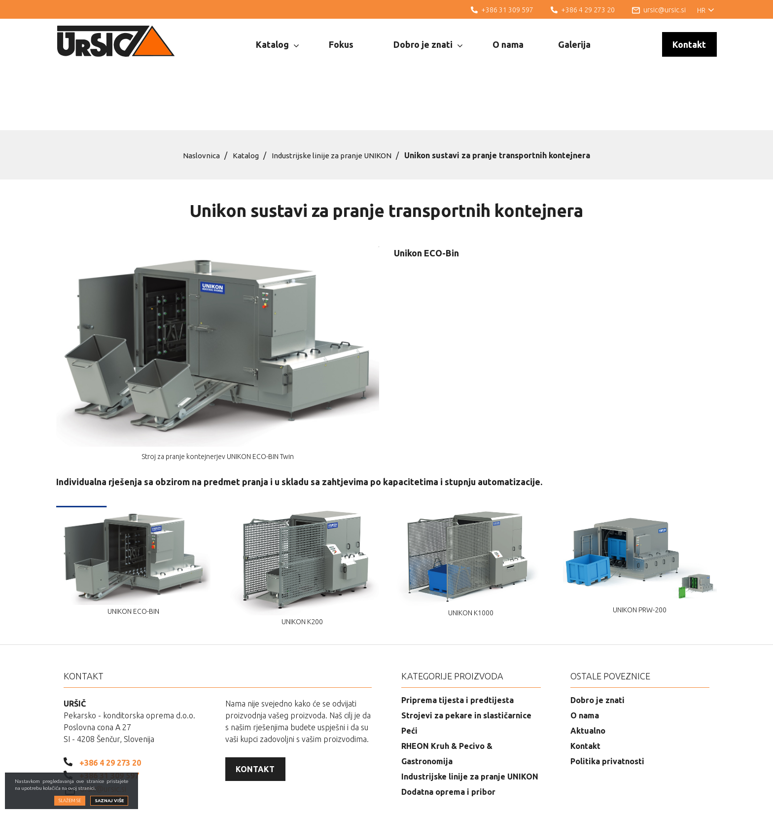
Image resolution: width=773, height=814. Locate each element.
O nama (508, 44)
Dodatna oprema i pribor (448, 741)
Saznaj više (109, 800)
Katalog (277, 44)
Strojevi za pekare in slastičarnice (466, 665)
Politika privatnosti (607, 711)
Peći (409, 680)
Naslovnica (198, 105)
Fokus (341, 44)
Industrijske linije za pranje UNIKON (334, 105)
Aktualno (587, 680)
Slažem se (70, 800)
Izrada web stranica (668, 799)
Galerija (574, 44)
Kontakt (689, 44)
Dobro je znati (428, 44)
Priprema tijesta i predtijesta (457, 649)
